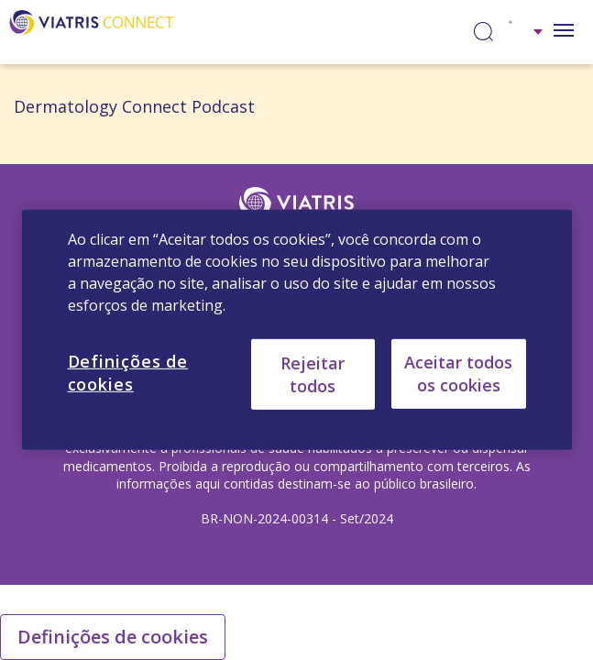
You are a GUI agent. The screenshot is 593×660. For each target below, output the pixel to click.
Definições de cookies (112, 636)
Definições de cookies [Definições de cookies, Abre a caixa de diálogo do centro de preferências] (128, 372)
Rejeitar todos (312, 373)
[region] (297, 330)
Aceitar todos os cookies (458, 373)
